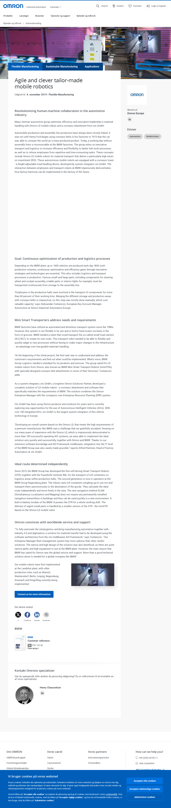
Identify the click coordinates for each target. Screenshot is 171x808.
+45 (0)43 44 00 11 (147, 757)
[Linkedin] (36, 614)
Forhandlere (94, 763)
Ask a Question (145, 763)
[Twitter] (18, 614)
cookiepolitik (111, 794)
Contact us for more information (34, 594)
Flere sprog (32, 648)
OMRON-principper (16, 757)
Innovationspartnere (98, 757)
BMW (30, 637)
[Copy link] (46, 615)
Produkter (8, 16)
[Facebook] (27, 614)
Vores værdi (54, 752)
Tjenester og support (60, 16)
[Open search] (102, 6)
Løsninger (24, 16)
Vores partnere (97, 752)
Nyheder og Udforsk (86, 16)
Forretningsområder (17, 763)
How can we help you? (149, 752)
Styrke (50, 768)
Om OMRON (14, 752)
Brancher (39, 16)
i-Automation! (54, 763)
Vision (50, 757)
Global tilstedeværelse (18, 768)
